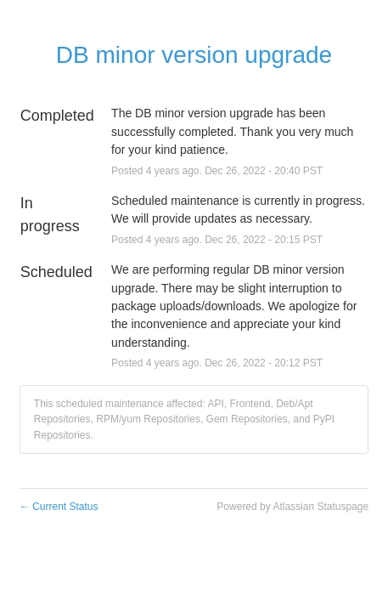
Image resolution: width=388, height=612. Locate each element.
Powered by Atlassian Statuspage (292, 507)
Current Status (59, 507)
